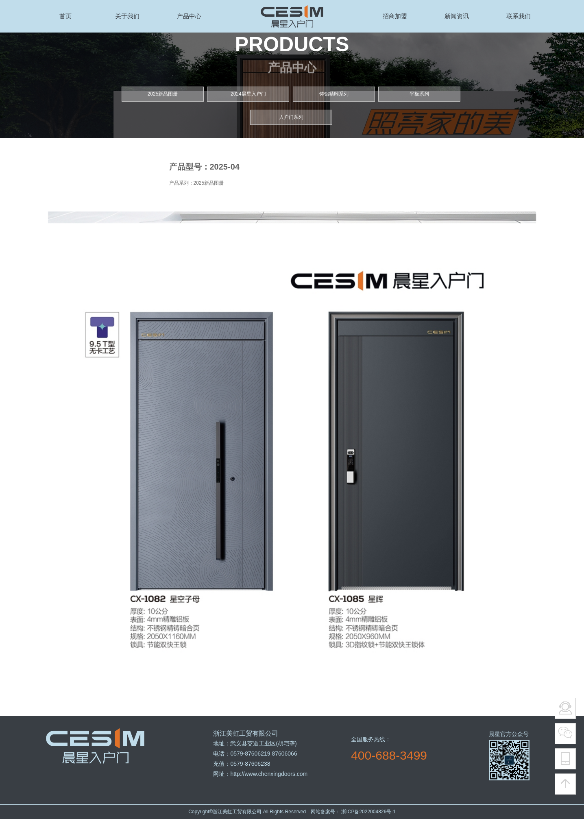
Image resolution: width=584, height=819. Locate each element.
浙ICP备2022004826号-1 (368, 812)
